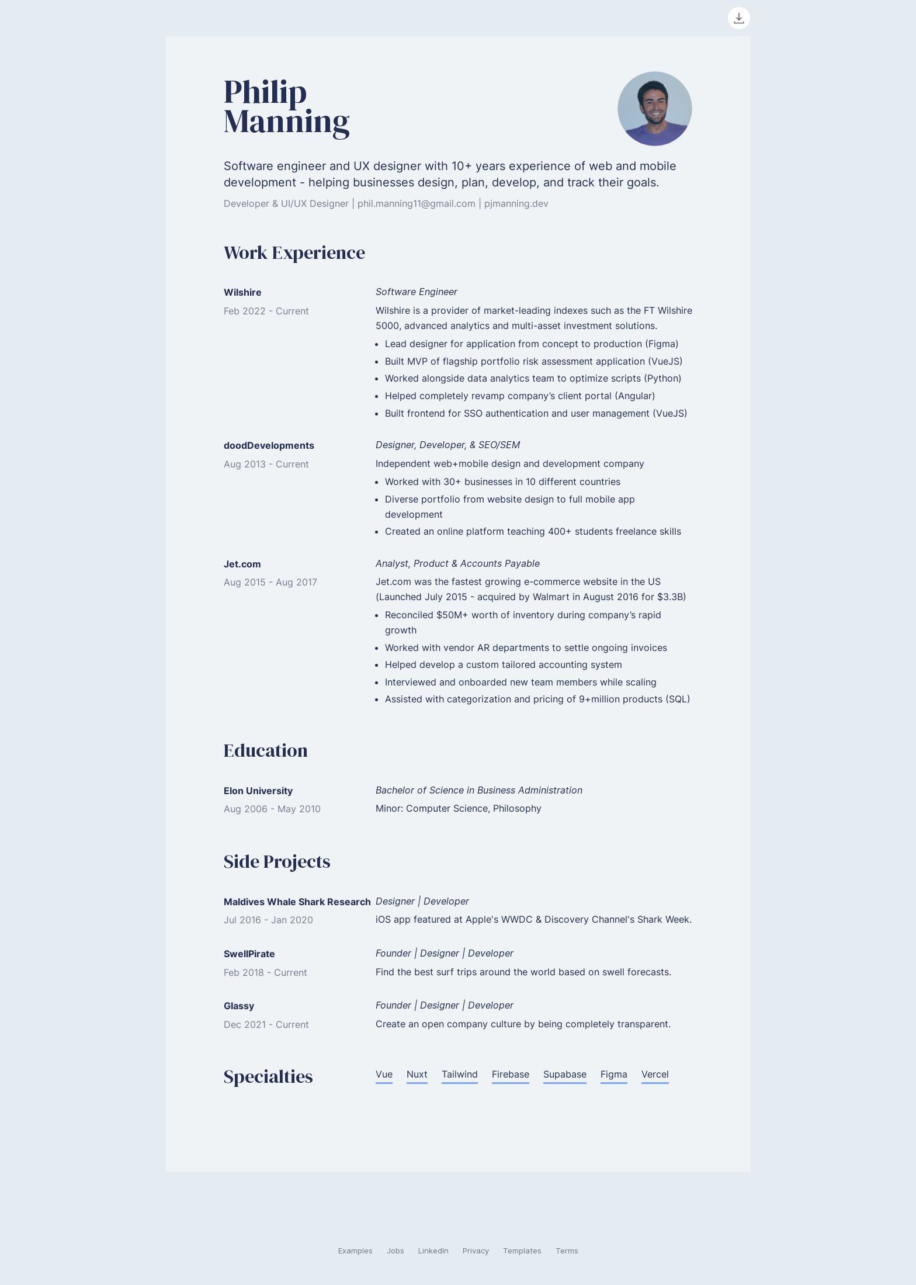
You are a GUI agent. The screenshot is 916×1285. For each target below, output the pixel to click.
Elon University (258, 790)
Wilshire (243, 292)
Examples (355, 1250)
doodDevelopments (269, 445)
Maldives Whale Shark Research (297, 902)
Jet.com (242, 564)
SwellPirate (249, 954)
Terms (567, 1250)
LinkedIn (433, 1250)
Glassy (239, 1006)
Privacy (476, 1250)
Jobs (395, 1250)
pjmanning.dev (516, 203)
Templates (522, 1250)
